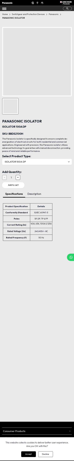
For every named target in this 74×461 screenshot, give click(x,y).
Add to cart (13, 185)
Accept (28, 454)
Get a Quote (33, 3)
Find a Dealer (37, 3)
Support (42, 3)
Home (5, 14)
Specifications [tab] (14, 194)
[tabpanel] (37, 219)
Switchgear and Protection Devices (28, 14)
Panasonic (54, 14)
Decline (45, 454)
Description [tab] (34, 194)
